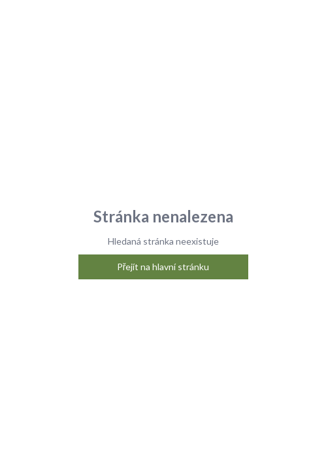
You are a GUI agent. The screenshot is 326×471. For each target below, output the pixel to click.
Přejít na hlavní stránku (163, 266)
